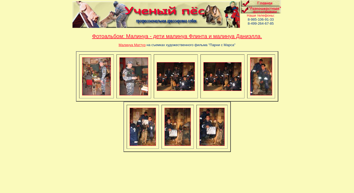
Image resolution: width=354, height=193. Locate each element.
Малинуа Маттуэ (132, 45)
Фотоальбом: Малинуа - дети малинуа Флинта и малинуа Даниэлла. (177, 36)
